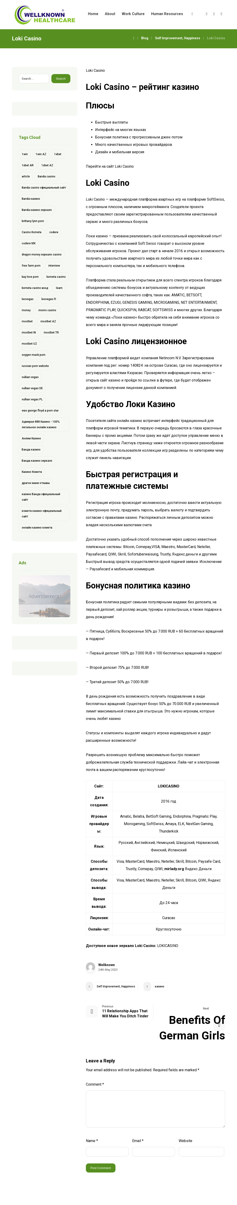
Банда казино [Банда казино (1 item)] (31, 449)
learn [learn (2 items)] (59, 288)
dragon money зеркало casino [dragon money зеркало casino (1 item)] (42, 254)
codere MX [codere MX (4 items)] (29, 243)
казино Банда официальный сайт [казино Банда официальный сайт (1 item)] (41, 497)
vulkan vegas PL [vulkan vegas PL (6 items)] (32, 399)
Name (92, 1141)
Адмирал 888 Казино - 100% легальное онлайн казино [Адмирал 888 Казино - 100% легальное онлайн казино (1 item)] (41, 424)
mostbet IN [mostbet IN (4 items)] (29, 332)
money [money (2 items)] (26, 310)
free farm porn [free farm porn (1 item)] (31, 265)
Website (185, 1141)
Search (61, 78)
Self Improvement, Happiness (116, 986)
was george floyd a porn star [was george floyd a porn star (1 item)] (40, 410)
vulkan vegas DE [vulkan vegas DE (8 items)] (32, 388)
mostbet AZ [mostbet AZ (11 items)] (48, 321)
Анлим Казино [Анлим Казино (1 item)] (31, 438)
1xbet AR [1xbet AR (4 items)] (28, 165)
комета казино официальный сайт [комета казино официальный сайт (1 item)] (42, 513)
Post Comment (100, 1168)
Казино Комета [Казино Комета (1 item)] (32, 472)
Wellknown (106, 964)
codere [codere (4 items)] (53, 232)
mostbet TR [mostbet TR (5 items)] (51, 332)
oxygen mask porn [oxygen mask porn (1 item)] (33, 354)
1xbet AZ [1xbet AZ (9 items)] (47, 165)
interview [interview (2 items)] (54, 265)
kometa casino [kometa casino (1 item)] (56, 276)
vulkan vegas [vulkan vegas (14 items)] (30, 377)
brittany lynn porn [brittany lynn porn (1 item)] (33, 221)
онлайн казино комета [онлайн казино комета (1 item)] (37, 527)
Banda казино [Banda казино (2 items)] (31, 198)
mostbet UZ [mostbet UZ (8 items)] (29, 343)
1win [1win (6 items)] (25, 154)
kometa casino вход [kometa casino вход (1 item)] (35, 288)
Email (137, 1141)
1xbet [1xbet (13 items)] (57, 154)
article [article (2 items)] (26, 176)
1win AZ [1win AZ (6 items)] (41, 154)
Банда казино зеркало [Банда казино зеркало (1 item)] (37, 460)
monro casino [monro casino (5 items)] (47, 310)
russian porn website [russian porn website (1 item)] (35, 366)
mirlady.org (174, 869)
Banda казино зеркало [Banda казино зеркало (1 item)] (37, 210)
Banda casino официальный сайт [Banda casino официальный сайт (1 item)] (44, 187)
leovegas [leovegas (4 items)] (28, 299)
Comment (95, 1084)
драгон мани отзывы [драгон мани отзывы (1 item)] (36, 483)
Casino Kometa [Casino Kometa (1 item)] (31, 232)
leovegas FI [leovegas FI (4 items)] (48, 299)
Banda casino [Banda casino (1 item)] (46, 176)
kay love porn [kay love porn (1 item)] (30, 276)
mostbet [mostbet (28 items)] (27, 321)
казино (159, 986)
